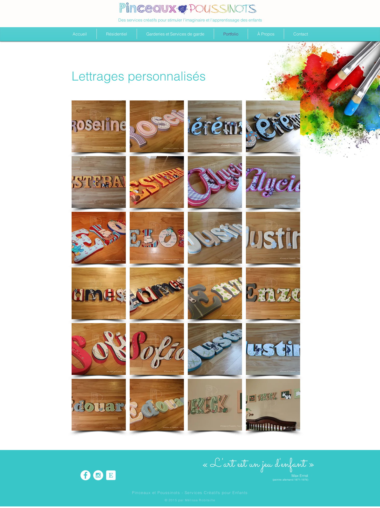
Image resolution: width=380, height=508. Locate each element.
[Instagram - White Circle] (98, 475)
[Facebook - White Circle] (85, 475)
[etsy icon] (111, 475)
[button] (99, 126)
